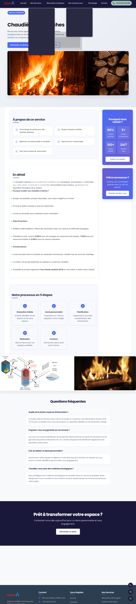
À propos (73, 602)
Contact (104, 3)
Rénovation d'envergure (111, 598)
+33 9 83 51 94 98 (49, 602)
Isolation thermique (109, 602)
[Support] (130, 591)
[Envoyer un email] (130, 598)
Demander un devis (68, 531)
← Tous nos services (48, 45)
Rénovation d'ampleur (55, 3)
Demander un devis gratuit (21, 45)
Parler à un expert (117, 159)
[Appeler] (130, 585)
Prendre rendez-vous (118, 193)
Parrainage (92, 3)
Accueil (23, 3)
